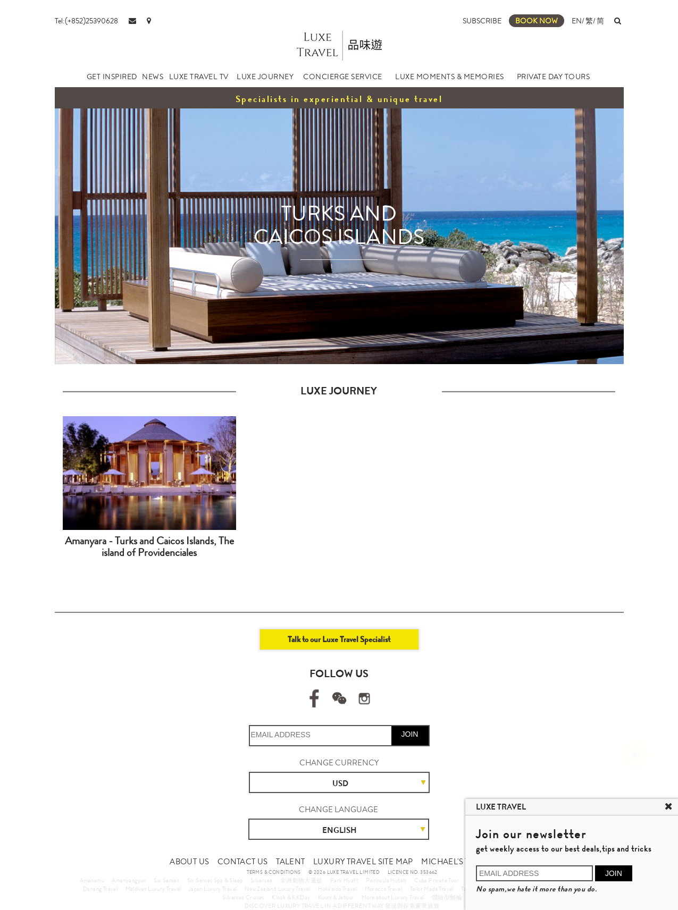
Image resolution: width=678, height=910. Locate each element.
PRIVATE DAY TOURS (553, 76)
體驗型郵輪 (447, 897)
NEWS (152, 76)
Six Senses (166, 880)
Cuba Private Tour (436, 880)
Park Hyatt (344, 880)
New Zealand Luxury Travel (278, 888)
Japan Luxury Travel (213, 888)
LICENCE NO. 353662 (413, 872)
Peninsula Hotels (386, 880)
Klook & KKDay (291, 897)
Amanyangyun (129, 880)
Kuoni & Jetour (336, 897)
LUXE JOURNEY (265, 76)
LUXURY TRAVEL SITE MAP (363, 861)
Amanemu (92, 880)
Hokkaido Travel (337, 888)
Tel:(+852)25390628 (86, 20)
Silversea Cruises (243, 897)
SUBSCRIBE (482, 20)
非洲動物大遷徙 (301, 880)
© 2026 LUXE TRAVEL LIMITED (344, 872)
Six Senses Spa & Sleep (215, 880)
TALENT (290, 861)
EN (577, 20)
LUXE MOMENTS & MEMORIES (449, 76)
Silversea (261, 880)
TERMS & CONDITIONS (273, 872)
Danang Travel (100, 888)
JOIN (409, 734)
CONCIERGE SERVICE (342, 76)
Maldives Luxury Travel (153, 888)
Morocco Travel (384, 888)
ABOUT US (189, 861)
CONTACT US (242, 861)
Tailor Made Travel (432, 888)
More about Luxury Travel (393, 897)
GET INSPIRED (112, 76)
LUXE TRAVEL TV (199, 76)
